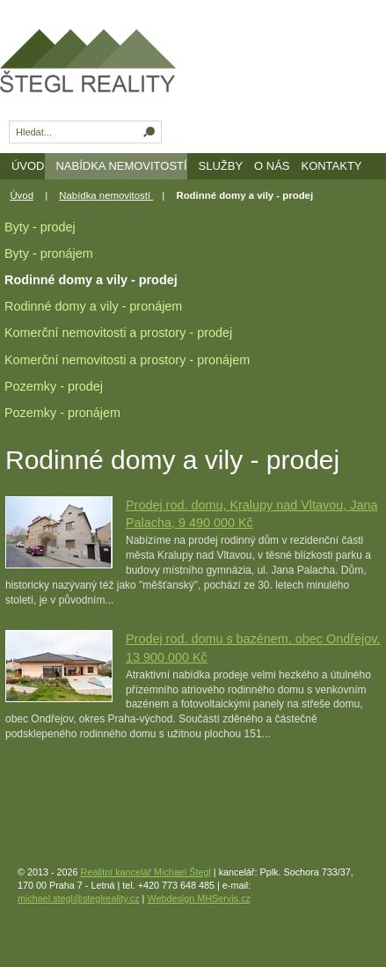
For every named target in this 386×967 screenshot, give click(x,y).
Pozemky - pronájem (62, 413)
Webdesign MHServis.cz (198, 898)
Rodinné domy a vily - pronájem (93, 306)
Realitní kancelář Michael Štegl (146, 872)
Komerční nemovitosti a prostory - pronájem (127, 360)
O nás (271, 165)
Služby (221, 165)
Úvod (28, 165)
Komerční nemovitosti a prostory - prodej (118, 333)
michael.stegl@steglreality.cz (79, 898)
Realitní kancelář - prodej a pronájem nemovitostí (118, 70)
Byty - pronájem (48, 253)
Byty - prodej (40, 227)
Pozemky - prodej (53, 386)
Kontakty (331, 165)
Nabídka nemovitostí (120, 165)
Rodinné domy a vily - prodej (91, 280)
